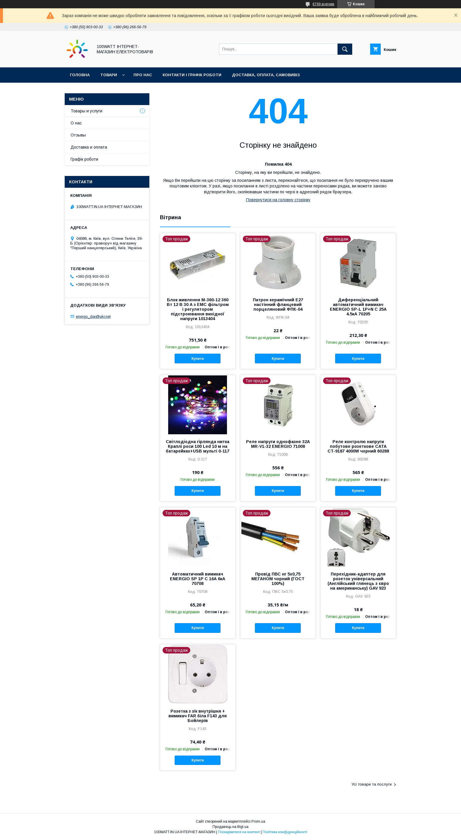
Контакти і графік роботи (192, 75)
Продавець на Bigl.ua (230, 827)
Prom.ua (258, 821)
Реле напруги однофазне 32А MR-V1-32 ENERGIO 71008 (278, 444)
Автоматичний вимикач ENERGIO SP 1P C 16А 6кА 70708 (197, 579)
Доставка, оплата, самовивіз (266, 75)
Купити (197, 359)
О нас (76, 123)
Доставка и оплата (89, 147)
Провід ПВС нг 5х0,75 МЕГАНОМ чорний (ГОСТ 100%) (278, 579)
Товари (108, 75)
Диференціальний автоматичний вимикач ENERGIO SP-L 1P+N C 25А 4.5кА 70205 (358, 306)
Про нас (142, 75)
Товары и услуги (86, 111)
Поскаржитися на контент (239, 832)
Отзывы (78, 135)
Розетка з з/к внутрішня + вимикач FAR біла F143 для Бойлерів (197, 716)
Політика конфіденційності (285, 832)
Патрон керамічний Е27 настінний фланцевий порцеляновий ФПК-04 (278, 304)
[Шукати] (345, 49)
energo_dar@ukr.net (93, 316)
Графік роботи (84, 159)
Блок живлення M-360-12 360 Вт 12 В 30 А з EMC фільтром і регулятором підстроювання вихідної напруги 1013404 (198, 309)
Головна (80, 75)
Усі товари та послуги (372, 784)
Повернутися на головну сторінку (278, 199)
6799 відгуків (323, 4)
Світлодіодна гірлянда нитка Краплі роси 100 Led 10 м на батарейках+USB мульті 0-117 (197, 446)
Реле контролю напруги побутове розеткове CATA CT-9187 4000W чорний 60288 (358, 446)
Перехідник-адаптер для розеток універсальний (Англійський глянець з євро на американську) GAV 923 (358, 581)
